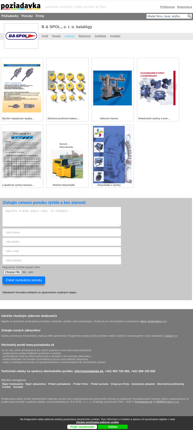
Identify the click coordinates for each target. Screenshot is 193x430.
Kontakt (18, 385)
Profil (45, 36)
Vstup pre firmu (119, 382)
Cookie (6, 385)
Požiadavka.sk (143, 401)
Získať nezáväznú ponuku (24, 280)
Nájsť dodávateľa (12, 382)
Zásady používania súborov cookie (97, 422)
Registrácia (184, 7)
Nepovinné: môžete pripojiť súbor (21, 267)
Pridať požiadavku (59, 382)
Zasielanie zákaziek (143, 382)
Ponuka (56, 36)
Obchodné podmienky (170, 382)
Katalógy (70, 36)
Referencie (85, 36)
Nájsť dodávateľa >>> (153, 321)
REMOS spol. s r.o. (167, 401)
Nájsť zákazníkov (35, 382)
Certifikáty (100, 36)
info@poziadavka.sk (88, 371)
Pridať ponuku (99, 382)
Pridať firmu (80, 382)
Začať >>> (171, 335)
